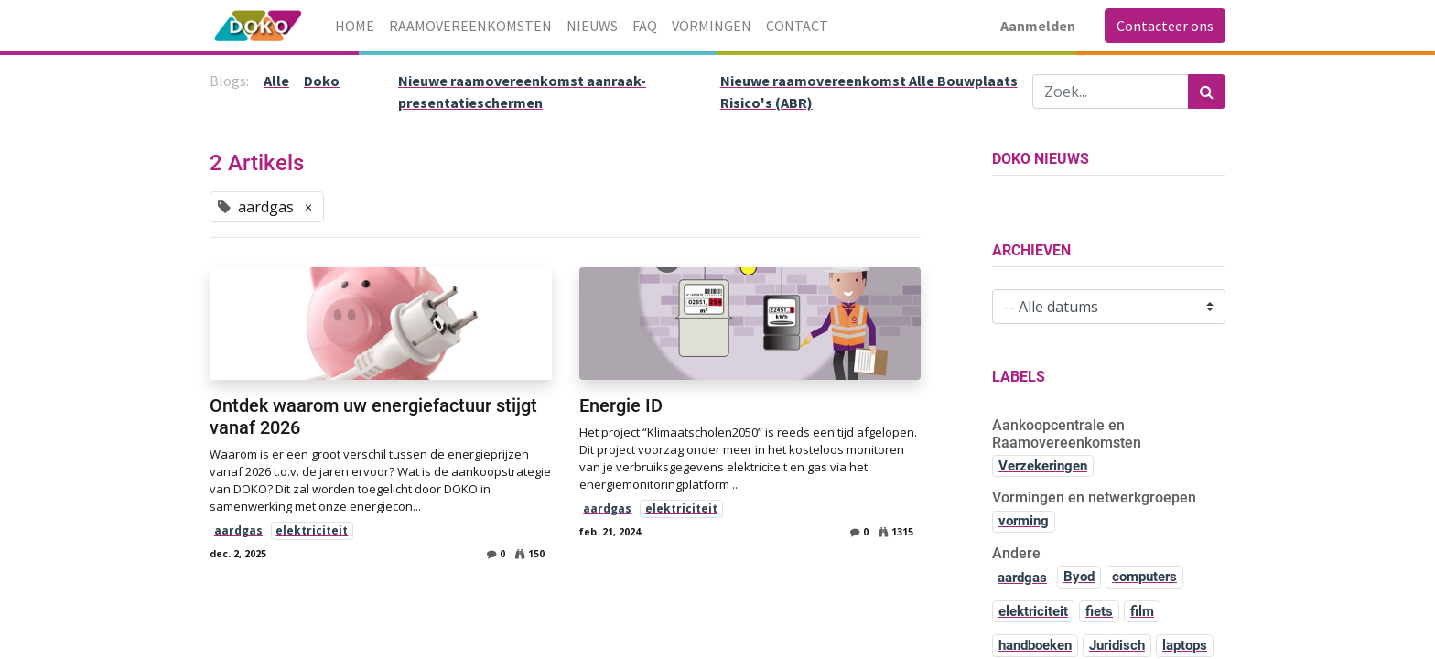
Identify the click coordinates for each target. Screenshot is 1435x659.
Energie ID (621, 405)
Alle (276, 80)
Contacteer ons (1165, 25)
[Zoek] (1206, 91)
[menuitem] (355, 25)
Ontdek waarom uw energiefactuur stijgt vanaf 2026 (373, 416)
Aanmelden (1037, 25)
